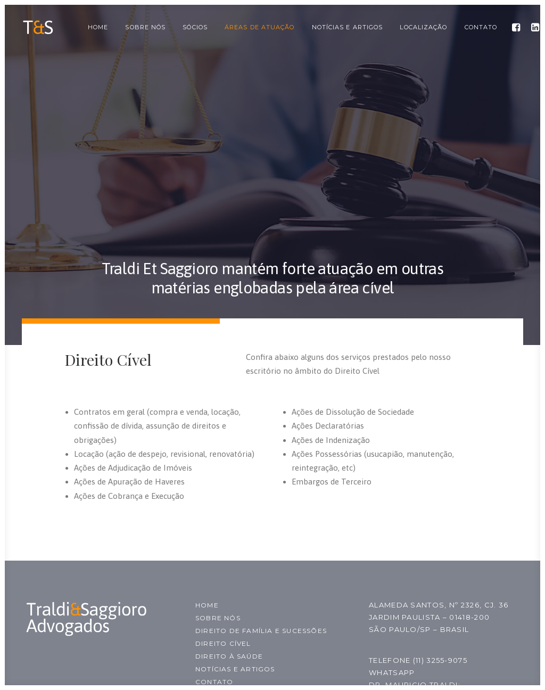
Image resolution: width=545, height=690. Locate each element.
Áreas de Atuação (260, 27)
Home (98, 27)
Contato (481, 27)
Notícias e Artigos (347, 27)
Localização (423, 27)
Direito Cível (223, 643)
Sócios (195, 27)
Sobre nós (145, 27)
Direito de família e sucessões (261, 631)
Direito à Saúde (229, 656)
